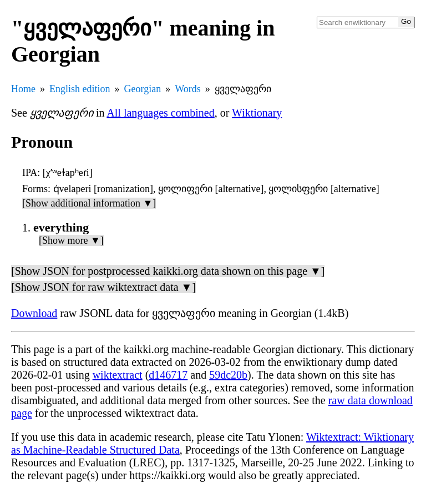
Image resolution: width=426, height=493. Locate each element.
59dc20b (228, 375)
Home (23, 88)
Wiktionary (257, 113)
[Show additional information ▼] (89, 203)
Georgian (142, 88)
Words (188, 88)
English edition (79, 88)
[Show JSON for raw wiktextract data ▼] (103, 287)
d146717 (168, 375)
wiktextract (118, 375)
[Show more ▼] (71, 240)
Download (34, 313)
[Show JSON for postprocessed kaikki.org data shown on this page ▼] (167, 271)
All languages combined (160, 113)
